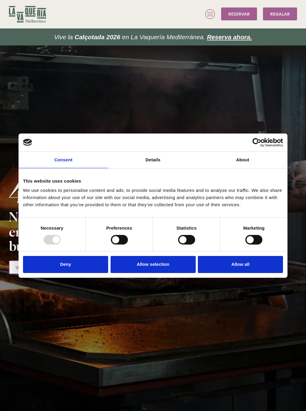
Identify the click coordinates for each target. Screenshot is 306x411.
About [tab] (242, 159)
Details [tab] (153, 159)
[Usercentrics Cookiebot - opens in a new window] (257, 142)
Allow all (240, 264)
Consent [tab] (63, 159)
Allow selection (153, 264)
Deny (65, 264)
